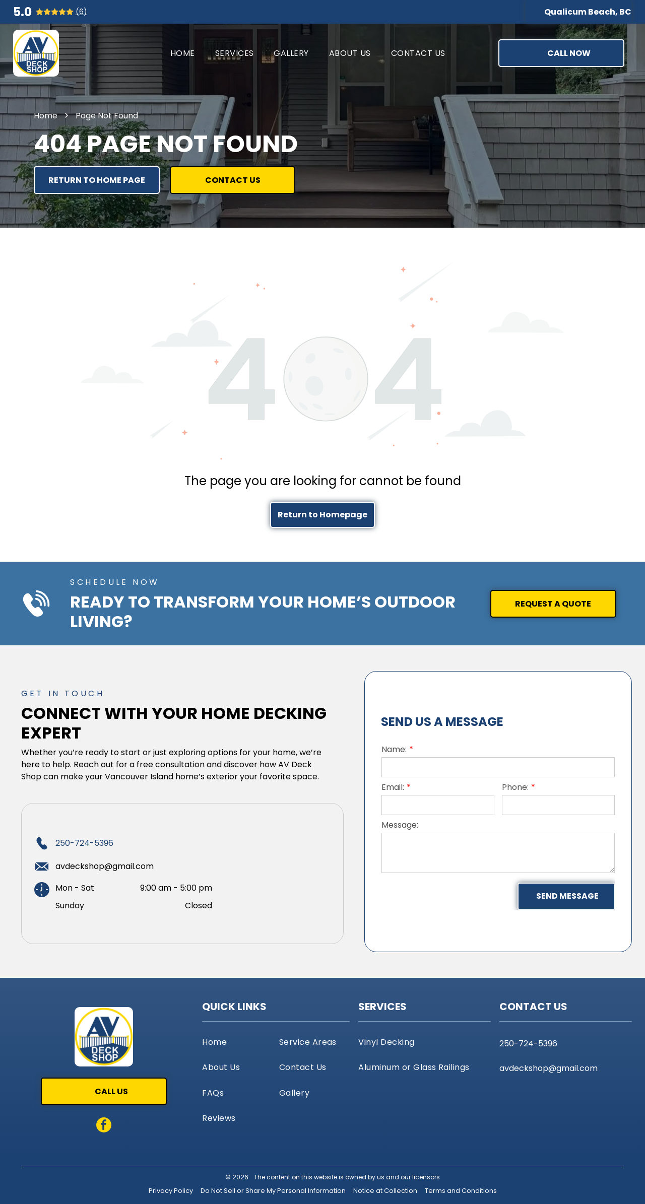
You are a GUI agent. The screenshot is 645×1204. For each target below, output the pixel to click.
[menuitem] (182, 53)
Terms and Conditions (461, 1190)
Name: (394, 749)
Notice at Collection (385, 1190)
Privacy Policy (171, 1190)
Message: (399, 825)
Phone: (515, 787)
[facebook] (103, 1126)
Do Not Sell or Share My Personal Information (273, 1190)
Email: (392, 787)
